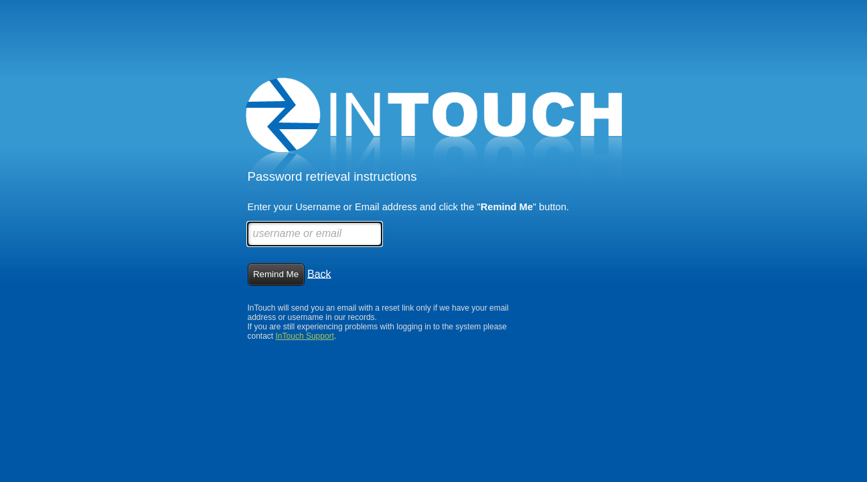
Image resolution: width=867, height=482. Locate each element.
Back (319, 273)
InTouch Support (305, 336)
